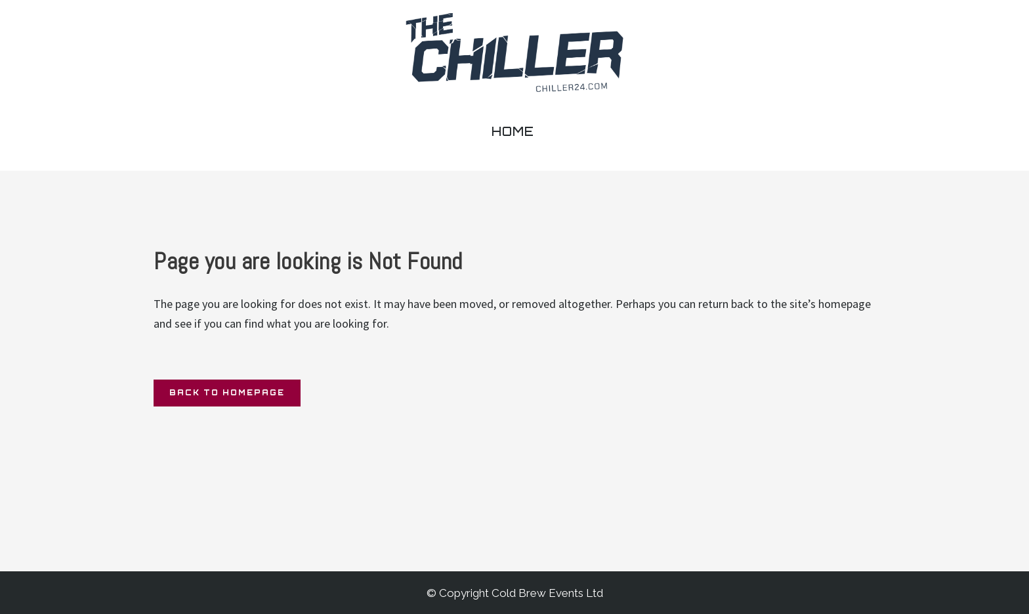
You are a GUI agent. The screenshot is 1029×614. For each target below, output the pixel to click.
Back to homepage (227, 392)
